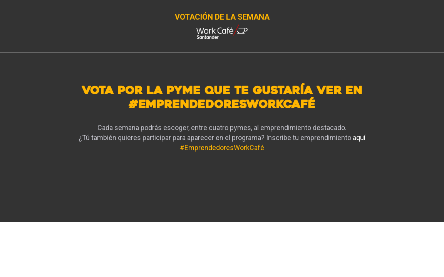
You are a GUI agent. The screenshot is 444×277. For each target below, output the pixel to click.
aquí (359, 137)
